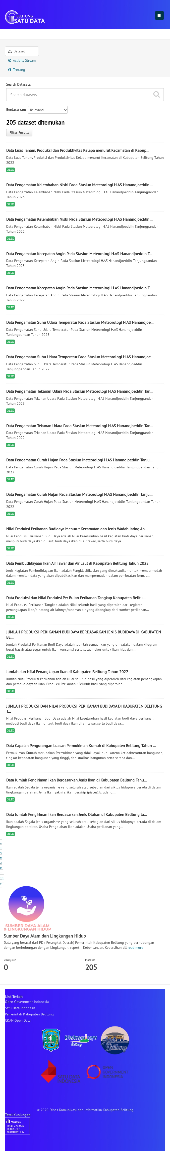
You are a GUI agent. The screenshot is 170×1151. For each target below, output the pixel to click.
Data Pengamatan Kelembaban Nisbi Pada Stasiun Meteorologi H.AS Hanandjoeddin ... (79, 184)
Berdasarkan (15, 109)
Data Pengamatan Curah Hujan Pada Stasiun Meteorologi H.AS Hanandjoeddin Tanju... (79, 459)
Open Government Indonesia (27, 1001)
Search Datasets (18, 84)
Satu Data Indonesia (20, 1008)
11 (2, 878)
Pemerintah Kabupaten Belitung (29, 1014)
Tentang (16, 69)
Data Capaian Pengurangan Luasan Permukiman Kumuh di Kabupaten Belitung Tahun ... (81, 745)
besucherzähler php (20, 1143)
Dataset (16, 51)
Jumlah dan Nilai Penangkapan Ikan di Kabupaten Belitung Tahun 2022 (67, 671)
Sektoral (14, 33)
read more (135, 947)
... (1, 873)
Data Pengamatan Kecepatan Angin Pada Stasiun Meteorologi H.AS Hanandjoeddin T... (79, 253)
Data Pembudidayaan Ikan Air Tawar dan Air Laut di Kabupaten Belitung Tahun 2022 (77, 563)
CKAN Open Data (18, 1020)
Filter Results (19, 132)
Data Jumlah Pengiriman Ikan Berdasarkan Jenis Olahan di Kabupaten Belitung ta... (76, 814)
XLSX (10, 170)
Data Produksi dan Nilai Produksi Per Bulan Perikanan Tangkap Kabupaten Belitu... (75, 597)
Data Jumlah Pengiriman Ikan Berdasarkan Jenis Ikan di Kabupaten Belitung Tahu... (76, 779)
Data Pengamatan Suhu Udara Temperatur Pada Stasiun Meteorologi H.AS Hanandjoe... (79, 322)
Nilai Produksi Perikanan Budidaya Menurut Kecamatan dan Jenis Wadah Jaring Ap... (76, 528)
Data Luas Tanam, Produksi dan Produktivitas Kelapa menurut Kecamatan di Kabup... (77, 150)
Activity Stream (22, 60)
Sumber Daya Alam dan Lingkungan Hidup (72, 33)
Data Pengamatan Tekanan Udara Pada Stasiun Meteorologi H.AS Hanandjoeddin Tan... (79, 391)
